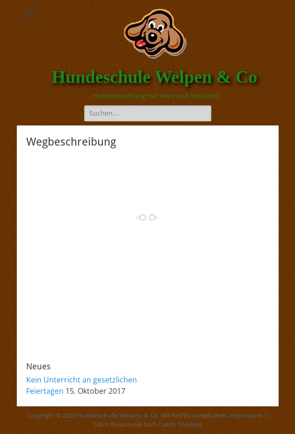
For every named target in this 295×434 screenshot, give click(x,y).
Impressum (246, 415)
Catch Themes (180, 424)
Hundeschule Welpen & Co (155, 77)
